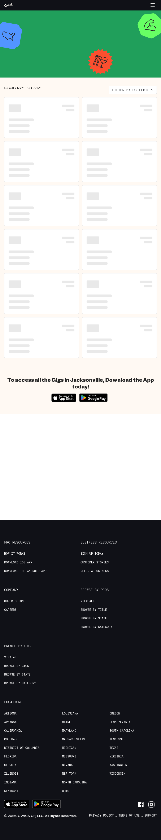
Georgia (10, 765)
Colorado (11, 739)
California (13, 731)
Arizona (10, 713)
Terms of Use (129, 815)
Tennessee (117, 739)
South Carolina (121, 731)
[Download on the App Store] (64, 400)
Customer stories (94, 562)
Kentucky (11, 791)
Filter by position (133, 90)
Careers (10, 610)
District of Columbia (21, 748)
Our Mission (13, 601)
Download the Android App (25, 571)
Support (150, 815)
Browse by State (93, 618)
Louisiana (70, 713)
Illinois (11, 773)
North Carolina (74, 782)
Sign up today (91, 553)
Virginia (116, 756)
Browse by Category (96, 627)
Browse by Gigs (16, 666)
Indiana (10, 782)
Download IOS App (18, 562)
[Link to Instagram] (151, 804)
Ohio (65, 791)
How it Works (14, 553)
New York (69, 773)
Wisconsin (117, 773)
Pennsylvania (120, 722)
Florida (10, 756)
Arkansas (11, 722)
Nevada (67, 765)
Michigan (69, 748)
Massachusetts (73, 739)
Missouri (69, 756)
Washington (118, 765)
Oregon (114, 713)
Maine (66, 722)
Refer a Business (94, 571)
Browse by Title (93, 610)
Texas (113, 748)
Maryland (69, 731)
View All (87, 601)
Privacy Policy (101, 815)
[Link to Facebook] (140, 804)
